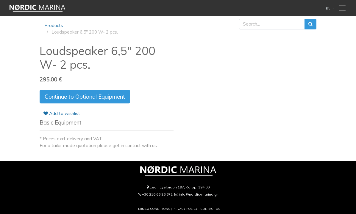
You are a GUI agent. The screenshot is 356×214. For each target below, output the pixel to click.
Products (53, 25)
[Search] (310, 24)
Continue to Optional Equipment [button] (85, 96)
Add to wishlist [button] (61, 113)
